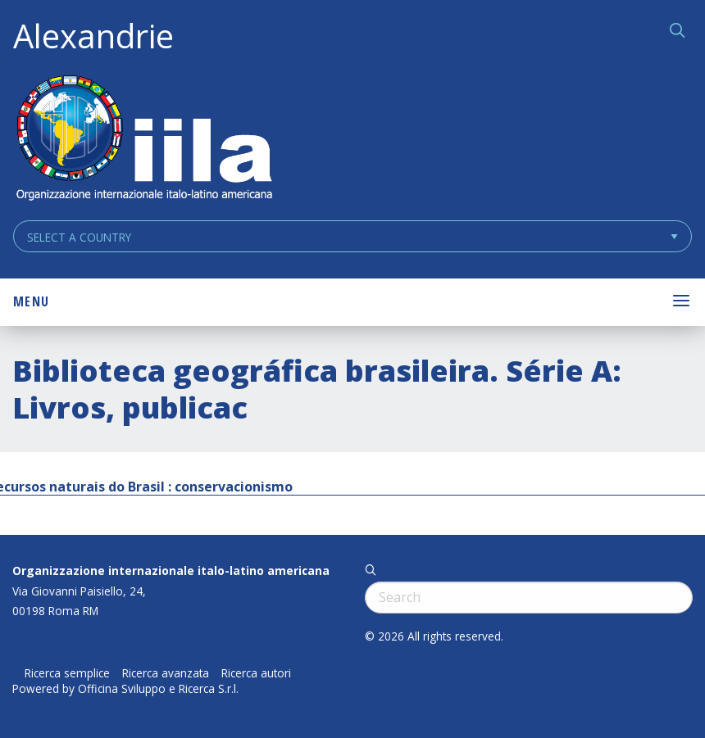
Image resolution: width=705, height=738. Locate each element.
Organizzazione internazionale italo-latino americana (171, 570)
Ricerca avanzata (165, 673)
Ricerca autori (256, 673)
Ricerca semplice (67, 673)
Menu (31, 301)
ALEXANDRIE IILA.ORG (143, 139)
